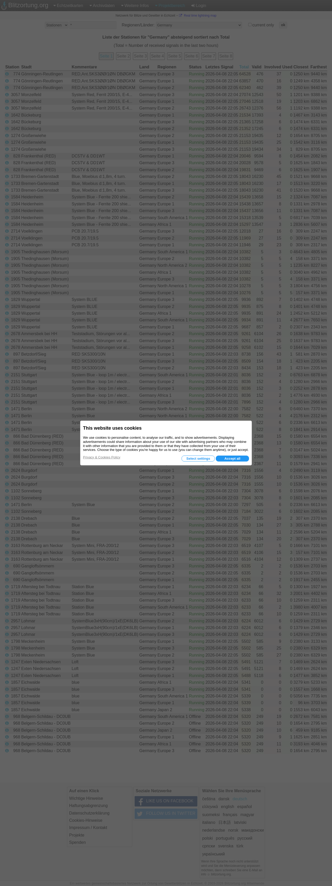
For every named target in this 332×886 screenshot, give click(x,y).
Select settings (198, 458)
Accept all (232, 458)
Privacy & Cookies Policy (101, 457)
